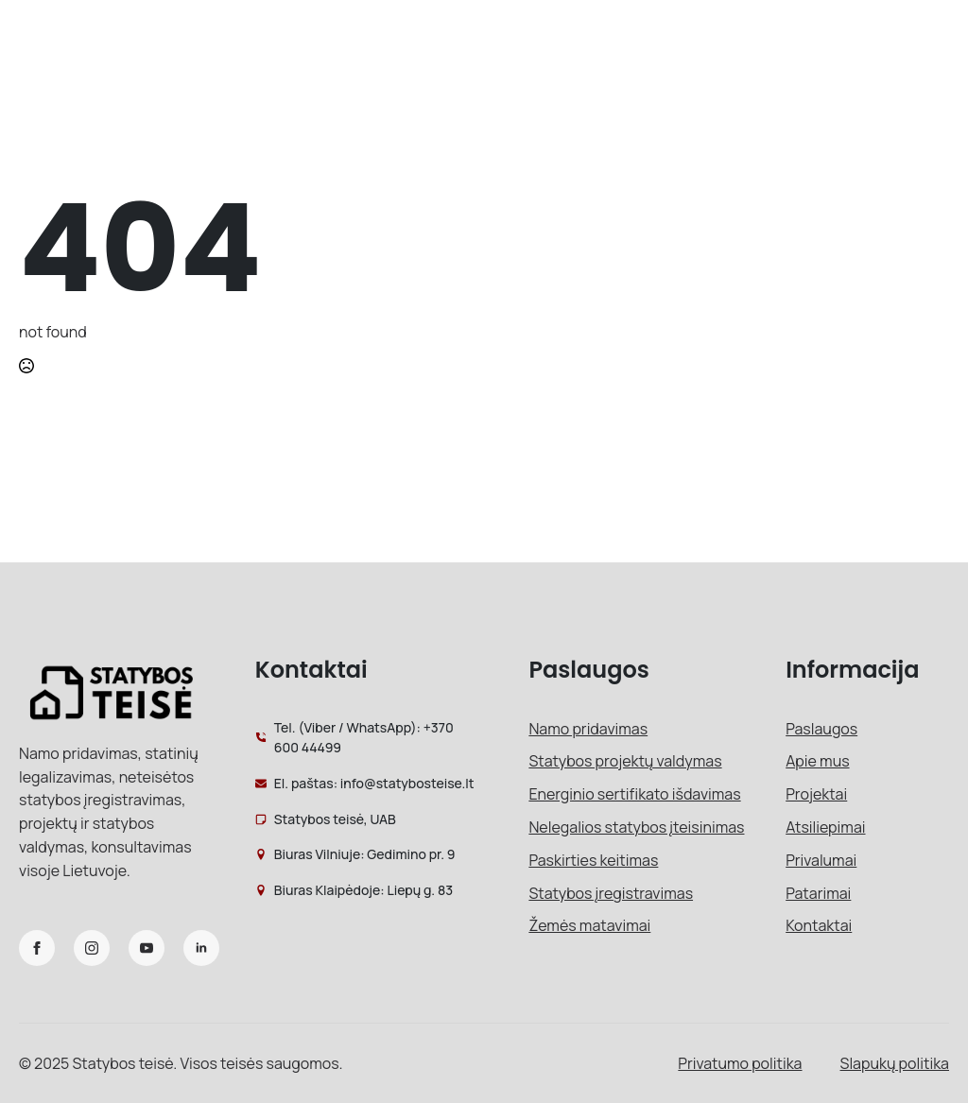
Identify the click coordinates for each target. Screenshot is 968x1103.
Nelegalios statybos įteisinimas (636, 827)
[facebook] (37, 948)
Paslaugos (821, 728)
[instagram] (92, 948)
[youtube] (146, 948)
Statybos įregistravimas (610, 893)
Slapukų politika (894, 1063)
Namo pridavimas (588, 728)
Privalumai (821, 860)
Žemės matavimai (589, 925)
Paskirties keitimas (593, 860)
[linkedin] (201, 948)
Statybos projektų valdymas (624, 760)
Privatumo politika (740, 1063)
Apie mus (817, 760)
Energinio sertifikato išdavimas (634, 794)
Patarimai (818, 893)
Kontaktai (819, 925)
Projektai (816, 794)
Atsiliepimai (825, 827)
